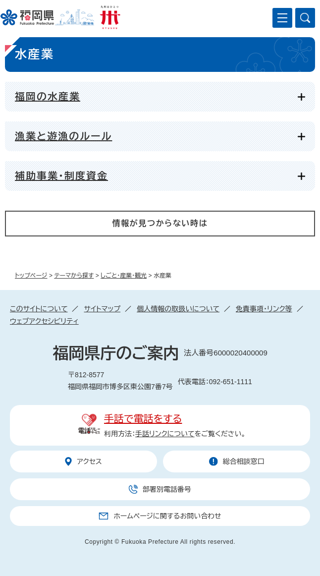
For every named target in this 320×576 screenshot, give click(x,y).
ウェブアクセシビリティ (44, 321)
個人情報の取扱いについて (178, 309)
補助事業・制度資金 (61, 176)
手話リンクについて (165, 434)
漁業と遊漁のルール (63, 136)
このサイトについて (38, 309)
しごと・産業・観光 (124, 275)
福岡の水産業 (47, 96)
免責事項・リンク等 (264, 309)
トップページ (31, 275)
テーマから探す (74, 275)
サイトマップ (102, 309)
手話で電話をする (143, 418)
